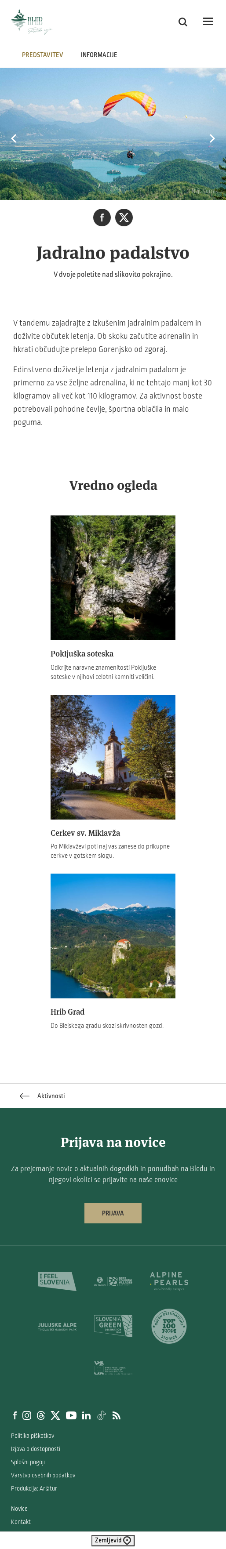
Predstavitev (42, 54)
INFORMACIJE (99, 54)
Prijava (113, 1213)
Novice (19, 1508)
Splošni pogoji (28, 1462)
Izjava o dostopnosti (35, 1449)
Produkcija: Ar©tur (34, 1488)
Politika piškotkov (32, 1436)
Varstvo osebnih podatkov (43, 1475)
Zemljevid (113, 1540)
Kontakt (21, 1522)
